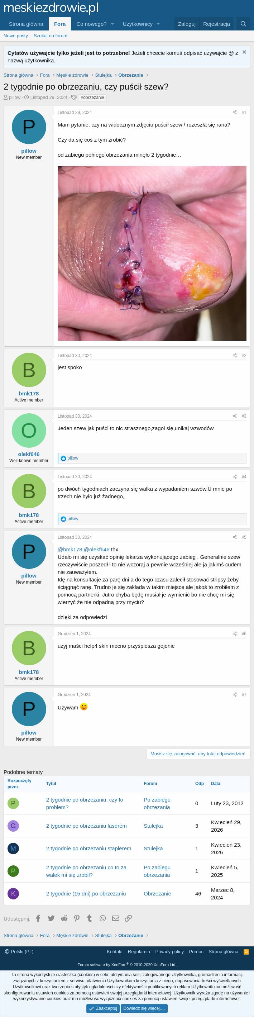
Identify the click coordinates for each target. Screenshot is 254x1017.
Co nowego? (91, 24)
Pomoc (196, 951)
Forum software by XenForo (127, 965)
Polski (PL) (19, 951)
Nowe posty (16, 35)
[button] (112, 23)
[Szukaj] (243, 23)
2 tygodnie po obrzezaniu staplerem (88, 848)
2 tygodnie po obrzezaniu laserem (86, 826)
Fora (60, 24)
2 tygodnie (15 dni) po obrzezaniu (86, 893)
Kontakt (115, 951)
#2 (244, 355)
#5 (244, 537)
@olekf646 (97, 549)
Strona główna (26, 24)
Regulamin (139, 951)
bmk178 (29, 393)
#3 (244, 416)
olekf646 (28, 454)
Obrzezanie (157, 893)
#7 (244, 694)
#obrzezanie (92, 97)
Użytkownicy (138, 24)
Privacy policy (169, 951)
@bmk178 (70, 549)
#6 (244, 633)
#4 (244, 476)
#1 (244, 112)
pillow (15, 97)
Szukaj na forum (50, 35)
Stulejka (153, 826)
